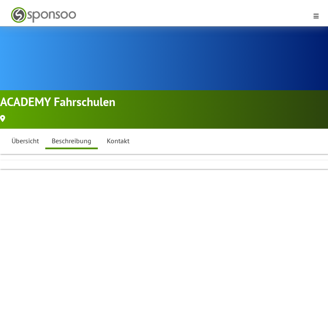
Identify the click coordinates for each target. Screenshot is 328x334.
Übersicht (25, 140)
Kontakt (118, 140)
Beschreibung (71, 140)
